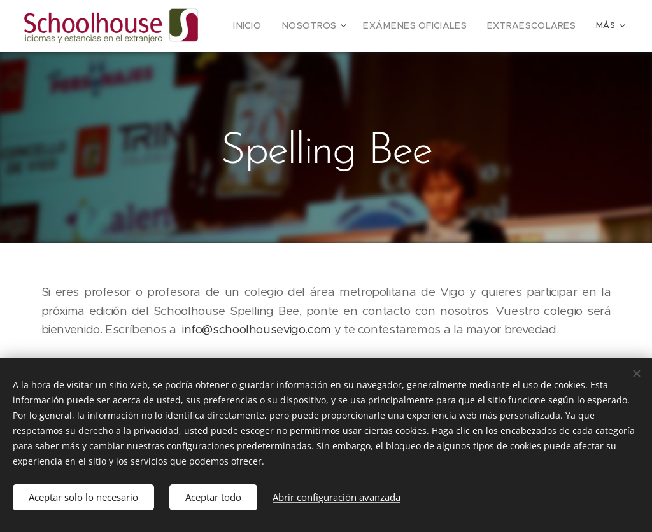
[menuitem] (273, 26)
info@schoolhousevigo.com (256, 329)
